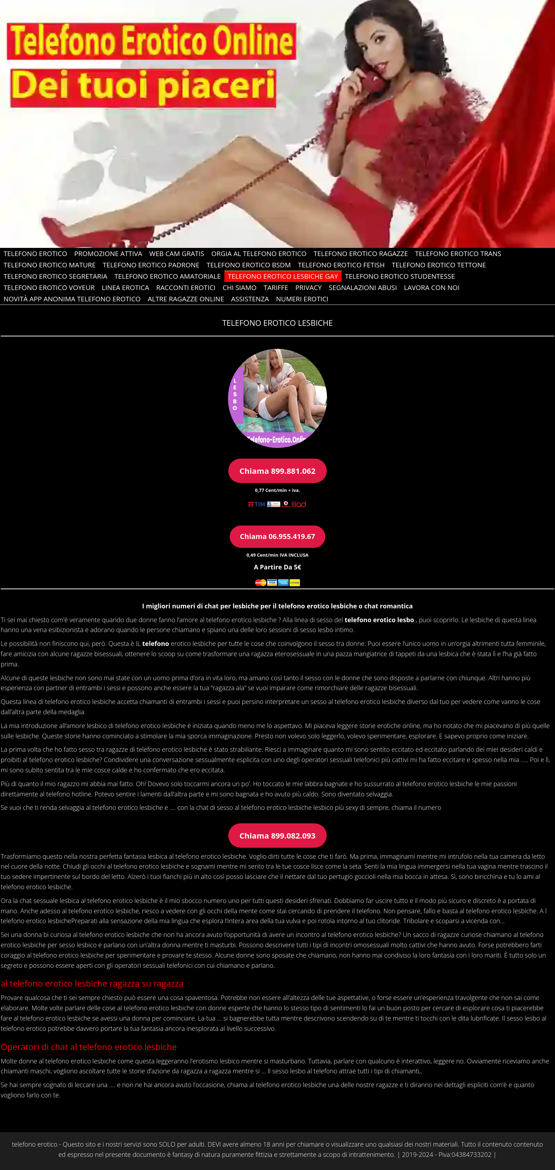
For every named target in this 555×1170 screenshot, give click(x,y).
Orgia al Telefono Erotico (259, 253)
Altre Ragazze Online (186, 298)
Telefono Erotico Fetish (341, 264)
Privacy (308, 287)
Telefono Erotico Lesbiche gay (283, 276)
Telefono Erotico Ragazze (361, 253)
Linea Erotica (125, 287)
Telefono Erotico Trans (458, 253)
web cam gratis (176, 253)
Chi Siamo (240, 287)
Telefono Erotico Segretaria (55, 276)
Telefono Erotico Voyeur (49, 287)
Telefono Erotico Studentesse (400, 276)
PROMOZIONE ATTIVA (108, 253)
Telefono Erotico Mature (50, 264)
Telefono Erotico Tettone (439, 264)
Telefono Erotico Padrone (151, 264)
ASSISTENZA (250, 298)
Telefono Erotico (35, 253)
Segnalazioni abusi (363, 287)
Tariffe (276, 287)
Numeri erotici (302, 298)
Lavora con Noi (431, 287)
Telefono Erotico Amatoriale (167, 276)
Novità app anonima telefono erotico (72, 298)
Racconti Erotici (186, 287)
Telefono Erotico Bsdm (249, 264)
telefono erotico (34, 1144)
